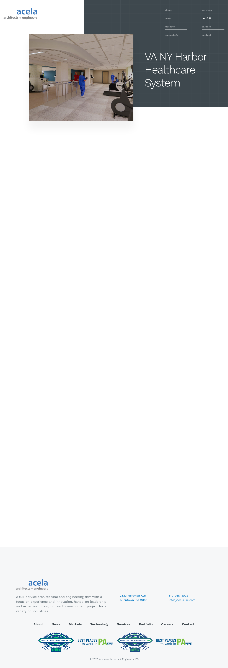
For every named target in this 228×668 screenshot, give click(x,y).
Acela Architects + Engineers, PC (20, 13)
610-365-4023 (178, 595)
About (38, 624)
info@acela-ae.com (182, 600)
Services (123, 624)
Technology (99, 624)
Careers (167, 624)
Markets (75, 624)
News (55, 624)
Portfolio (146, 624)
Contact (188, 624)
